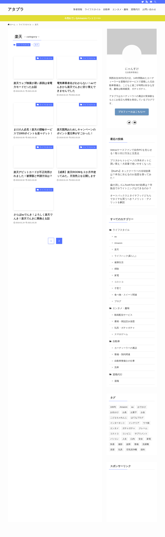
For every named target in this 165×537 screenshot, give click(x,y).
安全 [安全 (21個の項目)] (141, 439)
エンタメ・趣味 (121, 308)
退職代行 (117, 374)
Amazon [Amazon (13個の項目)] (123, 407)
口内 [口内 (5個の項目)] (133, 439)
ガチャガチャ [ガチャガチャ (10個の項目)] (128, 428)
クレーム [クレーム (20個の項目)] (143, 428)
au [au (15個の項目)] (132, 407)
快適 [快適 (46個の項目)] (112, 444)
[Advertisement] (132, 493)
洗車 (116, 367)
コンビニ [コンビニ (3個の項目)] (126, 433)
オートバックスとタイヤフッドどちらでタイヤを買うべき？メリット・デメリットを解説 (130, 199)
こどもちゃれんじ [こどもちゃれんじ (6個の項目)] (118, 417)
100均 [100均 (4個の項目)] (113, 407)
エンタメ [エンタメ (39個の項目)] (114, 428)
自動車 (116, 341)
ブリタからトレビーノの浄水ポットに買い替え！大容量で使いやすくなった (130, 162)
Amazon (118, 243)
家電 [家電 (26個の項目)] (149, 439)
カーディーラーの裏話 (125, 348)
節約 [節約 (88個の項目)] (143, 449)
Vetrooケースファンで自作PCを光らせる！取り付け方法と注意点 (131, 151)
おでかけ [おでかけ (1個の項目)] (141, 407)
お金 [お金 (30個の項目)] (143, 412)
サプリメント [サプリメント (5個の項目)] (141, 433)
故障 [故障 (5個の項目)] (128, 444)
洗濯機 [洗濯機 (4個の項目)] (145, 444)
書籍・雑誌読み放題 (124, 321)
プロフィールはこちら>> (131, 111)
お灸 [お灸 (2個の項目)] (124, 412)
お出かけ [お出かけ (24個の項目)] (114, 412)
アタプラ (16, 9)
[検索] (155, 2)
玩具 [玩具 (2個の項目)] (120, 449)
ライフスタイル (23, 45)
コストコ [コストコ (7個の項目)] (114, 433)
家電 (116, 275)
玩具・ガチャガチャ (124, 328)
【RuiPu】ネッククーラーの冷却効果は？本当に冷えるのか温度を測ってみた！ (130, 174)
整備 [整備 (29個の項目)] (136, 444)
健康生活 (118, 262)
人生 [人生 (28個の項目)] (124, 439)
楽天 (116, 249)
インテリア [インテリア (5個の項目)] (134, 423)
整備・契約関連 (122, 354)
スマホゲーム (121, 334)
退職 (116, 381)
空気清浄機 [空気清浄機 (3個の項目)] (131, 449)
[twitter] (143, 2)
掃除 (116, 269)
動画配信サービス (123, 315)
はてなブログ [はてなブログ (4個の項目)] (137, 417)
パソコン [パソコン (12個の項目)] (114, 439)
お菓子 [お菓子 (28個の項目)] (134, 412)
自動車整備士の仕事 (124, 361)
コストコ (118, 282)
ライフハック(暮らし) (125, 256)
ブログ (117, 301)
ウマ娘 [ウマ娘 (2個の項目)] (146, 423)
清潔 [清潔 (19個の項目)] (112, 449)
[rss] (147, 2)
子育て (117, 288)
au (115, 236)
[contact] (151, 2)
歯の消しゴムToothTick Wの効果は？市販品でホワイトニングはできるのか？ (131, 186)
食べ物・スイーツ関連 (125, 295)
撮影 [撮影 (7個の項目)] (120, 444)
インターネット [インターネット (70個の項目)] (117, 423)
